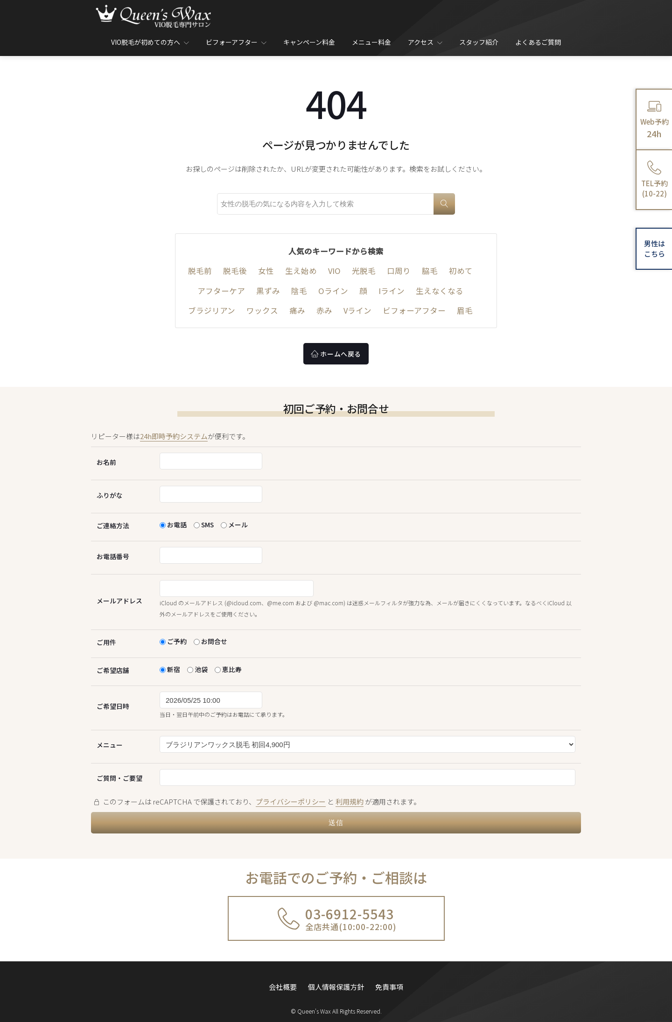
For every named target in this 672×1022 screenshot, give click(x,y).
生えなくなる (439, 290)
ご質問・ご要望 (119, 778)
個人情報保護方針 (336, 981)
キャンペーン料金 (309, 42)
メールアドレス (119, 600)
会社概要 (283, 981)
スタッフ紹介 (478, 42)
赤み (324, 310)
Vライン (357, 310)
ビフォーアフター (236, 42)
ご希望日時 (113, 706)
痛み (297, 310)
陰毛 (299, 290)
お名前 (106, 462)
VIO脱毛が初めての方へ (150, 42)
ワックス (262, 310)
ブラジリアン (211, 310)
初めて (461, 270)
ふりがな (110, 495)
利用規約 (350, 801)
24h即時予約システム (174, 436)
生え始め (301, 270)
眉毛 (465, 310)
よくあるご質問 (538, 42)
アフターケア (221, 290)
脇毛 (430, 270)
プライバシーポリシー (291, 801)
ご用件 (106, 642)
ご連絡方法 (113, 525)
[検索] (444, 204)
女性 (266, 270)
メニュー (110, 744)
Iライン (391, 290)
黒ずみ (268, 290)
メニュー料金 (371, 42)
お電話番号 (113, 556)
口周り (399, 270)
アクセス (425, 42)
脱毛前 (200, 270)
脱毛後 (235, 270)
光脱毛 (364, 270)
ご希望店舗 (113, 670)
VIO (334, 270)
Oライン (333, 290)
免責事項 (389, 981)
